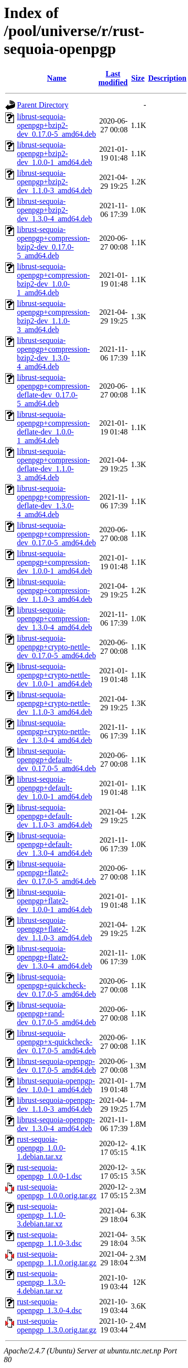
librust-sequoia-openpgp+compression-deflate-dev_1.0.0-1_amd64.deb (53, 427)
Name (56, 78)
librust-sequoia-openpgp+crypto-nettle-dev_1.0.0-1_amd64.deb (54, 675)
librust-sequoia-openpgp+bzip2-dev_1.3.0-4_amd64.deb (54, 210)
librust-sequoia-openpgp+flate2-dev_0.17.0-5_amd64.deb (56, 872)
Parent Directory (42, 105)
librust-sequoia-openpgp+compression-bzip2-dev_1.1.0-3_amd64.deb (53, 316)
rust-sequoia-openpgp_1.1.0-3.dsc (49, 1238)
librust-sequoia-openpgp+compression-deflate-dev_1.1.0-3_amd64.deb (53, 464)
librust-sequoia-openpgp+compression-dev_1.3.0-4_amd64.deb (54, 618)
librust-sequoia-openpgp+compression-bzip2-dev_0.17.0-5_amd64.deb (53, 242)
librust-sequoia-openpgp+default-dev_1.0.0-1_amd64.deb (54, 788)
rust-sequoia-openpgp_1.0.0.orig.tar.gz (56, 1191)
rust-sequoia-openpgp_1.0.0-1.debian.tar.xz (41, 1148)
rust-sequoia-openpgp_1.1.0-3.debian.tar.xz (41, 1215)
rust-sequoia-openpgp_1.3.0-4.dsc (49, 1305)
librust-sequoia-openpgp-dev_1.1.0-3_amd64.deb (56, 1104)
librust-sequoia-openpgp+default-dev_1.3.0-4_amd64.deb (54, 844)
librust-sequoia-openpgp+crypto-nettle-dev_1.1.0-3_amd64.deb (54, 703)
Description (167, 78)
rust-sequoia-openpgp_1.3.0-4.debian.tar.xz (41, 1282)
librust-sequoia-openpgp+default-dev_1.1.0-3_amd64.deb (54, 816)
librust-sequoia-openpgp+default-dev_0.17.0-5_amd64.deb (56, 760)
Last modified (112, 78)
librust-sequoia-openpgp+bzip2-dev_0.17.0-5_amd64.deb (56, 125)
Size (138, 78)
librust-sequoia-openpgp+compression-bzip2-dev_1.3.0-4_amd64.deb (53, 353)
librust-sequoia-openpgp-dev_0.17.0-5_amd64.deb (56, 1065)
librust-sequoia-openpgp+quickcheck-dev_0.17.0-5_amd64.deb (56, 985)
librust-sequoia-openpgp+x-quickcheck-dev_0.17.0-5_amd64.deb (56, 1042)
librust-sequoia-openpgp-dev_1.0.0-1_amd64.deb (56, 1085)
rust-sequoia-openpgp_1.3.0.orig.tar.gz (56, 1325)
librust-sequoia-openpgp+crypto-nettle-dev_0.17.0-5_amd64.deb (56, 647)
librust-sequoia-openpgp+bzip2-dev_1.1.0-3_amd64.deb (54, 182)
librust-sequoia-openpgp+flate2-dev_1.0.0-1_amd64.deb (54, 901)
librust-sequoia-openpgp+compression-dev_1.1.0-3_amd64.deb (54, 590)
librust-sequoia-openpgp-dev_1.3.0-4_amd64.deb (56, 1124)
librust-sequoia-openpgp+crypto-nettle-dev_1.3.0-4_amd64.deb (54, 731)
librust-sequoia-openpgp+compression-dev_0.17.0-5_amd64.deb (56, 534)
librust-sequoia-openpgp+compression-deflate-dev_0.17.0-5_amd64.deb (53, 390)
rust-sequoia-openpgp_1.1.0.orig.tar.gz (56, 1258)
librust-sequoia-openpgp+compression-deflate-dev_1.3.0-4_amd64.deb (53, 501)
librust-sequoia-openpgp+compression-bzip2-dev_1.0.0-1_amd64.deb (53, 279)
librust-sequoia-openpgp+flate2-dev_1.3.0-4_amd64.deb (54, 957)
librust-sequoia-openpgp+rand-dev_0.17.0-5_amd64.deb (56, 1013)
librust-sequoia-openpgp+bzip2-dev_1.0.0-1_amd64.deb (54, 153)
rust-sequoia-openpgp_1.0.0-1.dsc (49, 1171)
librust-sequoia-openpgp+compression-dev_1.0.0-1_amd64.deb (54, 562)
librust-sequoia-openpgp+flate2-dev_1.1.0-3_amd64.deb (54, 929)
